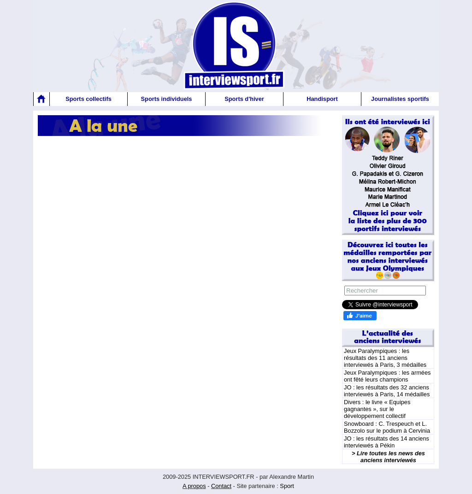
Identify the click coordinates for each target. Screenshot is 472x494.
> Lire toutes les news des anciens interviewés (388, 457)
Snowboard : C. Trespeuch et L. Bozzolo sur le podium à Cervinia (387, 427)
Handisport (322, 98)
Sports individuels (166, 98)
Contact (221, 485)
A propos (194, 485)
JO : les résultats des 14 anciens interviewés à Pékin (386, 442)
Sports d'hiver (244, 98)
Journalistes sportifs (400, 98)
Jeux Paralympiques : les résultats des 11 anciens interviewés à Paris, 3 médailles (385, 357)
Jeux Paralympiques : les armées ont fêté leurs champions (387, 376)
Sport (287, 485)
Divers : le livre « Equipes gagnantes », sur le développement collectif (377, 409)
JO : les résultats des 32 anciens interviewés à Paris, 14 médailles (387, 391)
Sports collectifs (88, 98)
